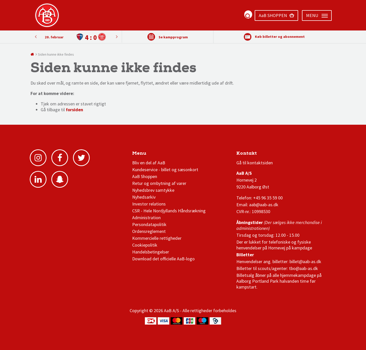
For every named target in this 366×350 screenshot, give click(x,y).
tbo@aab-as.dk (303, 268)
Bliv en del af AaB (148, 163)
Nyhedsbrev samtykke (153, 190)
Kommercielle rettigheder (156, 238)
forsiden (74, 110)
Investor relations (149, 204)
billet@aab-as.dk (305, 261)
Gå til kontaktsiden (254, 163)
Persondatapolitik (149, 224)
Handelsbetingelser (150, 252)
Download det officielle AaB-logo (163, 259)
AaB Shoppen (144, 176)
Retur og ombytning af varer (159, 183)
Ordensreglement (149, 231)
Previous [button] (116, 36)
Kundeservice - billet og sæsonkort (165, 169)
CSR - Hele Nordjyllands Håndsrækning (169, 211)
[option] (76, 37)
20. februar (54, 37)
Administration (146, 217)
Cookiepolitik (144, 245)
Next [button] (35, 36)
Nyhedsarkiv (144, 197)
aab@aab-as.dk (263, 205)
